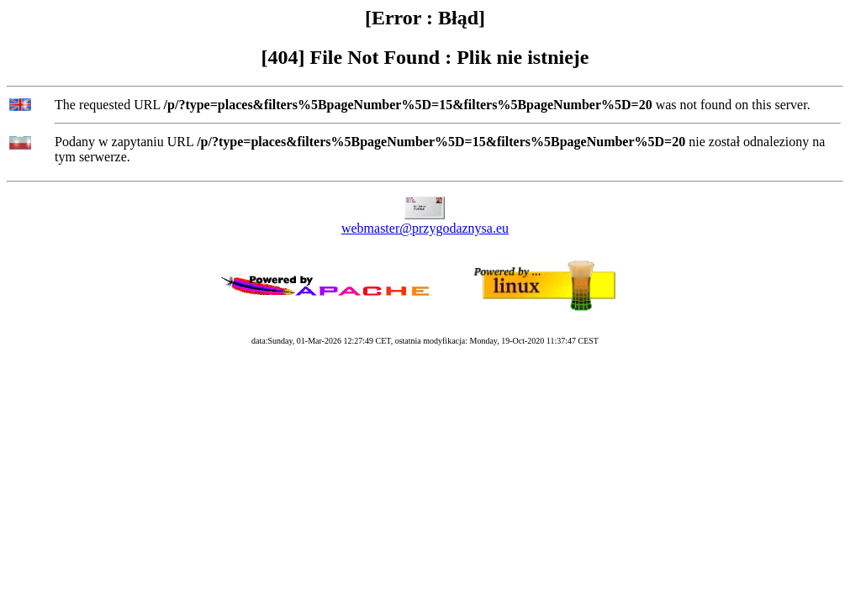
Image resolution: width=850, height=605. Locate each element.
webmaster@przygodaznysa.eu (425, 228)
